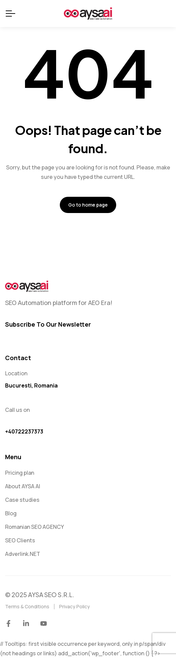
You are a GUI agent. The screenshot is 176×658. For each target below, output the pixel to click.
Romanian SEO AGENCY (34, 527)
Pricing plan (19, 472)
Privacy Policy (74, 606)
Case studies (22, 499)
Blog (11, 513)
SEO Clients (20, 540)
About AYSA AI (22, 486)
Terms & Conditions (27, 606)
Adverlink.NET (22, 554)
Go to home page (88, 205)
